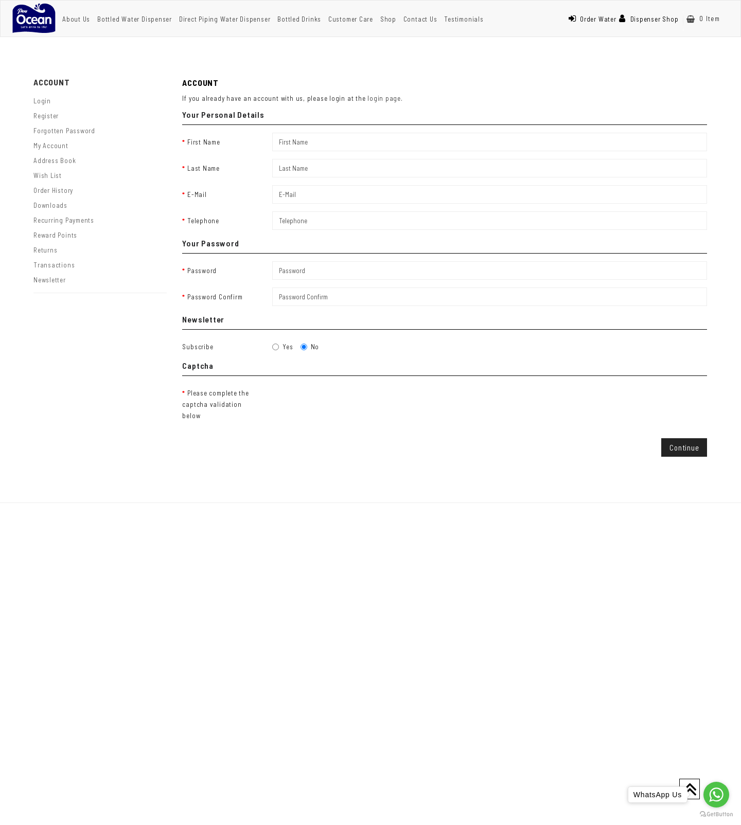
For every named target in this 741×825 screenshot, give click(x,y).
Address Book (54, 160)
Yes (282, 347)
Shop (388, 19)
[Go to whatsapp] (716, 795)
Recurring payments (63, 220)
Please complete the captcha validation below (215, 404)
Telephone (203, 221)
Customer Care (350, 19)
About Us (76, 19)
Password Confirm (214, 297)
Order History (53, 190)
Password (202, 270)
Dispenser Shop (649, 19)
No (310, 347)
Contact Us (420, 19)
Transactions (54, 265)
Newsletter (49, 280)
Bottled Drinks (299, 19)
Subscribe (197, 347)
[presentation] (350, 404)
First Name (203, 142)
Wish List (47, 175)
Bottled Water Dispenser (134, 19)
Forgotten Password (64, 131)
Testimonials (463, 19)
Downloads (50, 205)
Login (42, 101)
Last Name (203, 168)
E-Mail (197, 194)
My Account (50, 145)
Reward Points (55, 235)
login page (384, 98)
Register (46, 116)
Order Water (592, 19)
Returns (45, 250)
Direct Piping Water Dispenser (225, 19)
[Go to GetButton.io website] (716, 814)
